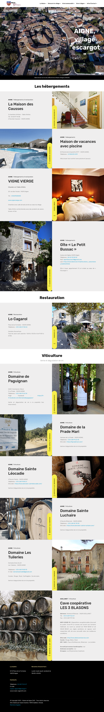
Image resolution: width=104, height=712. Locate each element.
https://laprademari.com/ (75, 442)
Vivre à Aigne (80, 3)
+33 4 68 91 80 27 (21, 481)
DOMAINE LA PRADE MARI (50, 442)
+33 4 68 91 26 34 (21, 393)
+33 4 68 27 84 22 (21, 327)
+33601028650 (16, 196)
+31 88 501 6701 (73, 154)
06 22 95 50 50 (72, 257)
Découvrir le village (54, 3)
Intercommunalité (67, 3)
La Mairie (42, 3)
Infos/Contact (91, 3)
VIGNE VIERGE (54, 209)
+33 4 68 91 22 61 (68, 616)
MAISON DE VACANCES (50, 155)
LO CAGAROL (54, 337)
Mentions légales (15, 705)
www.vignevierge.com (15, 200)
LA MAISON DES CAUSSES (54, 119)
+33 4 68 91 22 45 (73, 439)
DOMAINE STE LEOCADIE (54, 488)
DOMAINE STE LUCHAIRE (50, 526)
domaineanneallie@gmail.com (22, 572)
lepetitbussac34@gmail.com (73, 259)
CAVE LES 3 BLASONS (50, 647)
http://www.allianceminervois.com (78, 638)
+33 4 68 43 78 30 (73, 523)
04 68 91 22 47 (22, 684)
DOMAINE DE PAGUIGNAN (54, 404)
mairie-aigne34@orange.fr (18, 688)
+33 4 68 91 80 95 (21, 569)
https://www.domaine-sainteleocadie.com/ (28, 483)
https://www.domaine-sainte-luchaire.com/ (80, 525)
